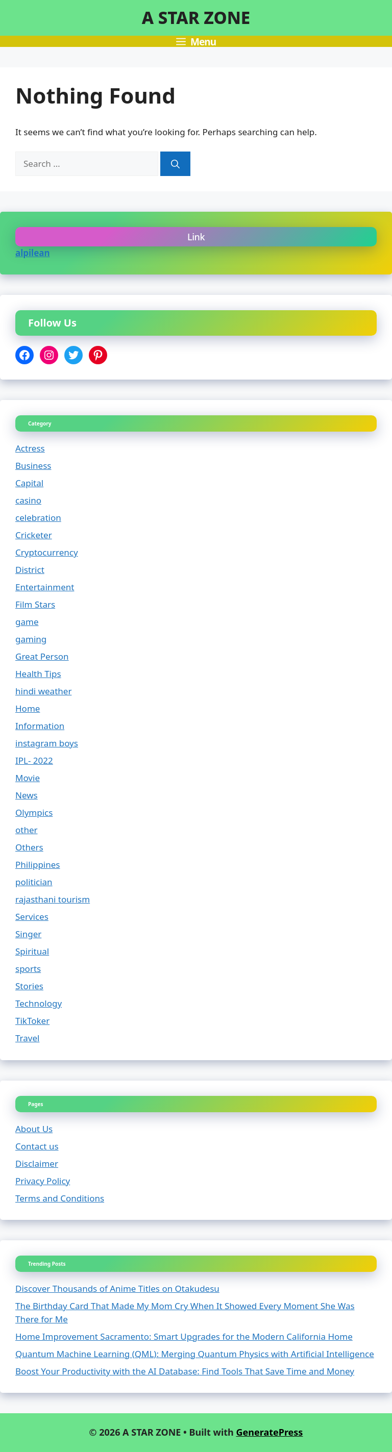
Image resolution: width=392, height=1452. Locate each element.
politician (34, 882)
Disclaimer (36, 1163)
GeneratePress (269, 1432)
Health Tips (38, 674)
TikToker (32, 1021)
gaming (30, 639)
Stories (29, 986)
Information (39, 726)
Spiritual (32, 951)
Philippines (37, 864)
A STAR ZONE (196, 17)
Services (31, 916)
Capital (29, 483)
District (29, 569)
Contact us (37, 1146)
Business (33, 465)
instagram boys (46, 743)
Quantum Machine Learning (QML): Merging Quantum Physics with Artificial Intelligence (194, 1354)
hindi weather (43, 691)
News (26, 795)
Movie (27, 778)
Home (27, 708)
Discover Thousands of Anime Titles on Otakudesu (117, 1288)
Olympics (34, 812)
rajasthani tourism (52, 899)
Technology (38, 1003)
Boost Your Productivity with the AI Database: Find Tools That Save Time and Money (184, 1371)
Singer (28, 934)
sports (28, 968)
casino (28, 500)
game (26, 622)
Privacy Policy (42, 1181)
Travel (27, 1038)
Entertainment (44, 587)
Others (29, 847)
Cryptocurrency (46, 552)
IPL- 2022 (34, 760)
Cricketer (33, 535)
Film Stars (35, 604)
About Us (34, 1129)
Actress (30, 448)
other (26, 830)
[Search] (175, 164)
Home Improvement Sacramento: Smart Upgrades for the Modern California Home (184, 1336)
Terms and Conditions (59, 1198)
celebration (38, 517)
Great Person (42, 656)
